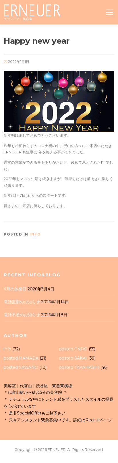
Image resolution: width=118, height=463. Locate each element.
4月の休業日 (15, 289)
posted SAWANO (21, 367)
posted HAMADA (21, 358)
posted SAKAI (73, 358)
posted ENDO (73, 349)
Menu (109, 12)
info (35, 234)
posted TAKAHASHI (79, 367)
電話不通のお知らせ (22, 314)
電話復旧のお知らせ (22, 301)
